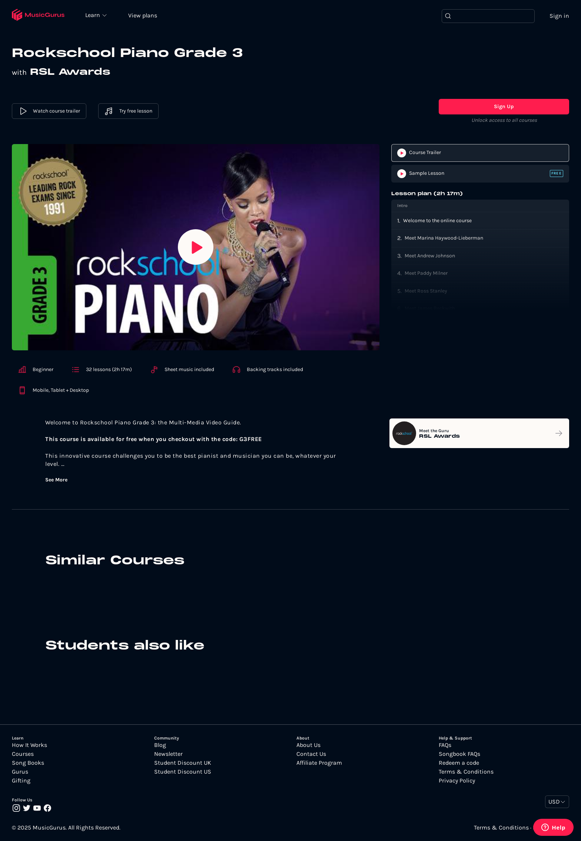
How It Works (29, 745)
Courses (23, 754)
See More (56, 480)
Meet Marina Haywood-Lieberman (444, 238)
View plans (142, 15)
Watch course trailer (49, 111)
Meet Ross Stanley (426, 291)
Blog (160, 745)
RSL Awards (70, 72)
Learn (93, 14)
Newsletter (168, 754)
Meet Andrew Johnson (430, 256)
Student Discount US (182, 772)
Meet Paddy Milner (426, 273)
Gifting (21, 781)
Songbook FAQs (459, 754)
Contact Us (311, 754)
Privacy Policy (457, 781)
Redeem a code (459, 763)
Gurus (20, 772)
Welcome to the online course (437, 220)
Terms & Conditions (466, 772)
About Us (308, 745)
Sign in (559, 15)
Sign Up (504, 106)
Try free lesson (128, 111)
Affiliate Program (319, 763)
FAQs (445, 745)
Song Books (28, 763)
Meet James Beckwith (430, 308)
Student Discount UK (182, 763)
